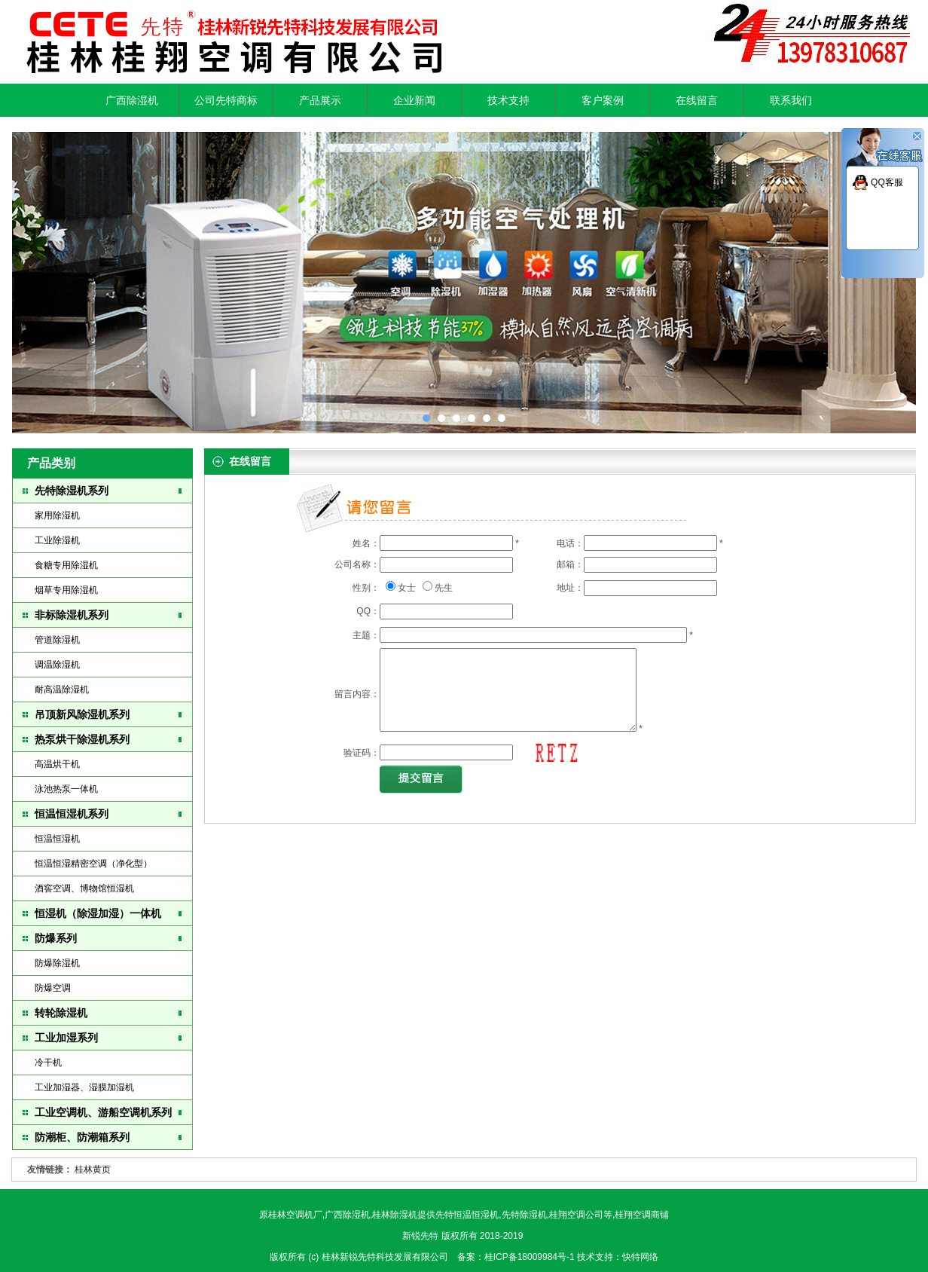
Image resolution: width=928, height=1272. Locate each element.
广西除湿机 (131, 100)
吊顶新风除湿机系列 (82, 714)
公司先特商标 (226, 100)
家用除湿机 (57, 515)
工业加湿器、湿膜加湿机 (84, 1087)
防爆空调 (53, 988)
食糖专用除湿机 (66, 565)
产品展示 (320, 100)
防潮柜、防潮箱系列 (82, 1137)
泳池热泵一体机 (66, 789)
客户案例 (603, 100)
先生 (444, 587)
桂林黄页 (93, 1169)
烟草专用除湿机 (66, 590)
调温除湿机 (57, 664)
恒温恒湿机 (57, 838)
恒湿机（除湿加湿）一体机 (98, 913)
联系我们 (791, 100)
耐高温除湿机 (62, 689)
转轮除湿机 (61, 1013)
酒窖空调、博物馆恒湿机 (84, 888)
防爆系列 (56, 938)
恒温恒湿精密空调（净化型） (93, 863)
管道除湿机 (57, 639)
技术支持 (508, 100)
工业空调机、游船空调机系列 (103, 1112)
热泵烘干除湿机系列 (82, 739)
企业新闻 (414, 100)
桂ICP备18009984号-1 (530, 1257)
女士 (407, 587)
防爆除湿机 (57, 963)
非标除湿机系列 (71, 615)
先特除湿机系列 (71, 491)
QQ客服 (887, 182)
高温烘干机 (57, 764)
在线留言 (697, 100)
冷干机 (48, 1062)
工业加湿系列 (66, 1038)
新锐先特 (420, 1236)
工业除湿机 (57, 540)
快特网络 (640, 1257)
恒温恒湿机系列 (71, 814)
